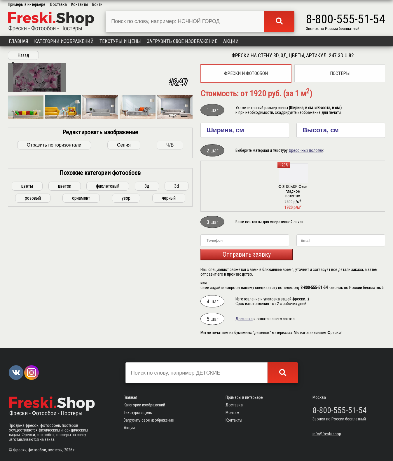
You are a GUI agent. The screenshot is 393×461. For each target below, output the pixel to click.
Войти (97, 4)
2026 (68, 450)
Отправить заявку (247, 254)
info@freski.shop (326, 434)
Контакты (79, 4)
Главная (18, 41)
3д (146, 270)
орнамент (81, 282)
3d (176, 270)
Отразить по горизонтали (54, 229)
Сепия (124, 229)
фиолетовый (107, 270)
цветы (27, 270)
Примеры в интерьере (26, 4)
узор (126, 282)
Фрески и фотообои (246, 73)
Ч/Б (170, 229)
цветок (64, 270)
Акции (231, 41)
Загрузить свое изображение (182, 41)
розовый (33, 282)
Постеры (340, 73)
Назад (23, 55)
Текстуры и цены (120, 41)
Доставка (58, 4)
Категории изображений (64, 41)
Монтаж (232, 412)
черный (169, 282)
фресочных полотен (306, 150)
